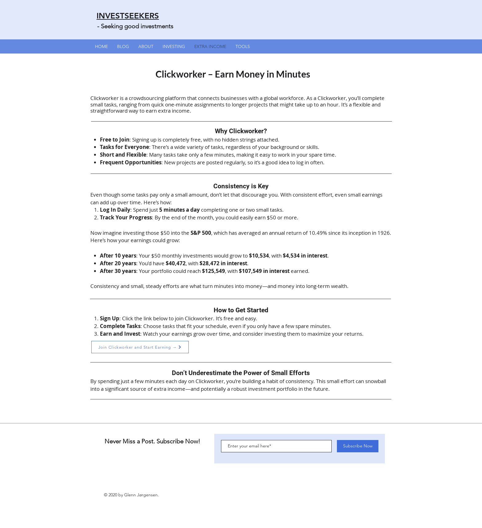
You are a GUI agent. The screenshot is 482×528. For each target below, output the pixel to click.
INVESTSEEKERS (128, 16)
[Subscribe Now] (357, 446)
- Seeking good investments (135, 26)
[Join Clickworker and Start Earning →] (140, 347)
